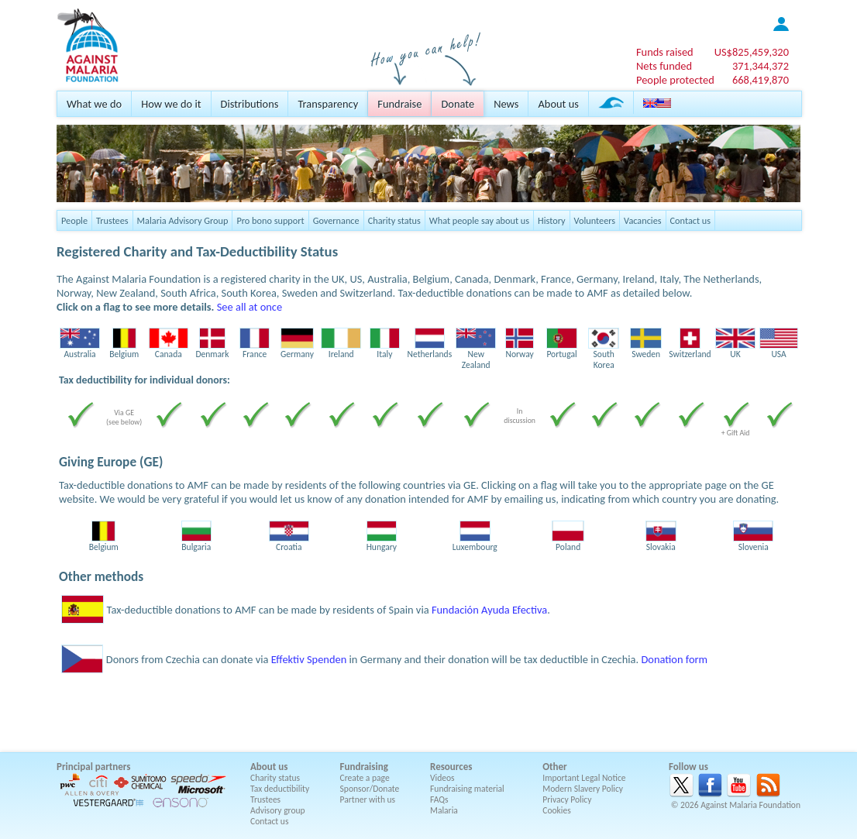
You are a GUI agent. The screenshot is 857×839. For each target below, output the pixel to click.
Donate (457, 104)
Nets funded (664, 66)
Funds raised (665, 52)
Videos (442, 777)
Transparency (328, 104)
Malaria (444, 810)
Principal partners (93, 766)
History (551, 220)
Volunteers (595, 220)
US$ (751, 52)
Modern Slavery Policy (582, 788)
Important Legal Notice (583, 777)
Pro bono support (270, 220)
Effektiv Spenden (309, 659)
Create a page (365, 777)
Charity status (394, 220)
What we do (94, 104)
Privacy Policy (566, 799)
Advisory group (277, 810)
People (74, 220)
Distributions (250, 104)
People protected (675, 80)
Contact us (690, 220)
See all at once (249, 307)
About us (558, 104)
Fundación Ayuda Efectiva (489, 610)
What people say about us (479, 220)
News (506, 104)
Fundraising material (467, 788)
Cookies (556, 810)
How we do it (171, 104)
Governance (336, 220)
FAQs (439, 799)
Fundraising (364, 766)
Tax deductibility (279, 788)
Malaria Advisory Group (183, 220)
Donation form (674, 659)
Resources (451, 766)
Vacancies (642, 220)
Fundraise (399, 104)
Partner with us (368, 799)
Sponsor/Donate (370, 788)
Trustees (112, 220)
